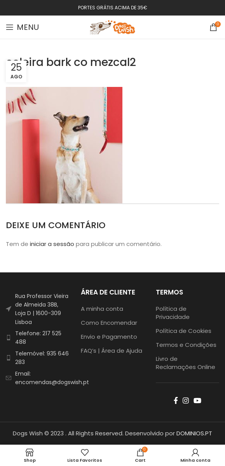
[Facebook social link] (175, 400)
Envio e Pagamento (109, 337)
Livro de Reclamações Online (185, 363)
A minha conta (102, 309)
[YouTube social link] (197, 400)
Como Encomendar (109, 323)
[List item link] (37, 337)
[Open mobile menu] (22, 27)
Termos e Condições (186, 345)
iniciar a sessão (52, 244)
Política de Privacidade (173, 313)
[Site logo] (112, 27)
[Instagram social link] (185, 400)
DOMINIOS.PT (194, 433)
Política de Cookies (183, 331)
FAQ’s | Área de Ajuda (111, 350)
